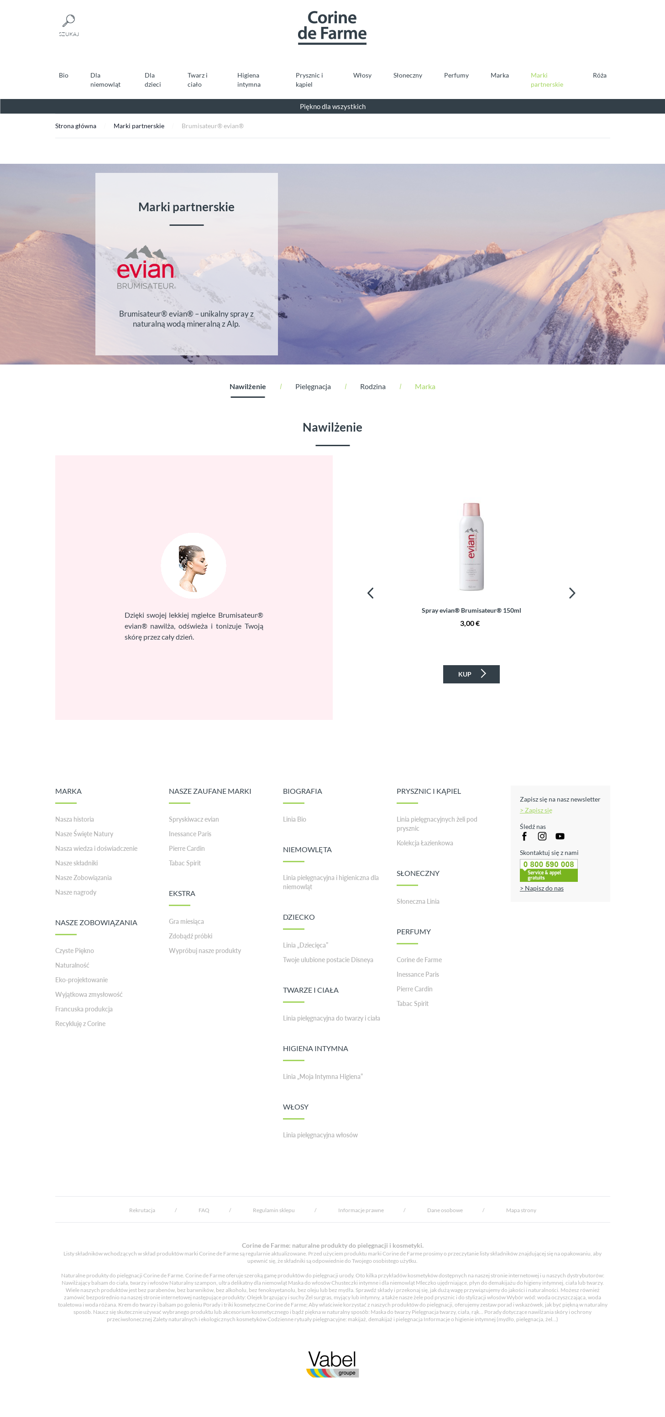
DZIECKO (299, 921)
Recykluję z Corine (80, 1023)
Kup (471, 673)
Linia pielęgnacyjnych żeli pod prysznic (437, 823)
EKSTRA (182, 897)
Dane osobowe (445, 1210)
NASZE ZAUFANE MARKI (210, 795)
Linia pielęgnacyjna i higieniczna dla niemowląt (331, 882)
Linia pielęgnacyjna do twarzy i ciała (331, 1018)
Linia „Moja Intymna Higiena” (323, 1076)
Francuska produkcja (84, 1009)
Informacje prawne (361, 1210)
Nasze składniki (76, 863)
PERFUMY (414, 935)
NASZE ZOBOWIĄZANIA (96, 926)
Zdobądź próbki (190, 936)
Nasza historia (74, 819)
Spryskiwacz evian (194, 819)
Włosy (362, 75)
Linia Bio (294, 819)
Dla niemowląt (105, 79)
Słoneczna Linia (418, 901)
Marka (500, 75)
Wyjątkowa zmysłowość (89, 994)
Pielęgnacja (313, 386)
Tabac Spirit (185, 863)
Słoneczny (407, 75)
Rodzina (373, 386)
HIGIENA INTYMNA (315, 1052)
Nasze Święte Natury (84, 834)
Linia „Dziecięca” (305, 945)
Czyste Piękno (74, 950)
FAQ (204, 1210)
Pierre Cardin (187, 848)
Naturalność (72, 965)
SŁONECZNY (418, 877)
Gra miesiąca (186, 921)
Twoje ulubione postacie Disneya (328, 960)
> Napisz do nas (542, 888)
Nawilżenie (248, 386)
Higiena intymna (249, 79)
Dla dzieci (153, 79)
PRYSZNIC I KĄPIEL (429, 795)
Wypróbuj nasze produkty (205, 950)
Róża (600, 75)
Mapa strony (521, 1210)
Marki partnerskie (547, 79)
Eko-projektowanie (81, 980)
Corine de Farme (419, 960)
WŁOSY (296, 1111)
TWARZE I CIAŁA (311, 994)
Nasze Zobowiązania (83, 877)
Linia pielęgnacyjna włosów (320, 1135)
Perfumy (456, 75)
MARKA (68, 795)
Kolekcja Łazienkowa (425, 843)
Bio (63, 75)
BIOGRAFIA (302, 795)
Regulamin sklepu (274, 1210)
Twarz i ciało (198, 79)
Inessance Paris (190, 834)
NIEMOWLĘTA (307, 853)
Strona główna (75, 126)
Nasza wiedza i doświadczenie (96, 848)
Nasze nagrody (75, 892)
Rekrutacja (142, 1210)
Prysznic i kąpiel (309, 79)
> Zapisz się (536, 810)
